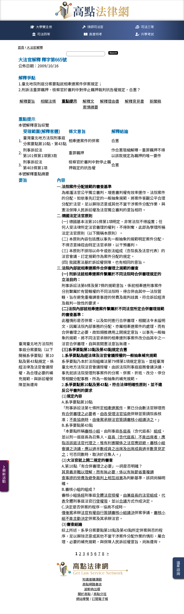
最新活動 (4, 471)
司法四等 (43, 34)
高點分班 (100, 593)
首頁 (21, 47)
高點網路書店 (92, 584)
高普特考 (95, 34)
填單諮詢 (178, 568)
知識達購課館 (92, 579)
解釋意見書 (134, 101)
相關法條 (48, 101)
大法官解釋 (35, 47)
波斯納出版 (92, 588)
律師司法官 (95, 26)
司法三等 (147, 26)
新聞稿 (155, 101)
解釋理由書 (109, 101)
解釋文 (88, 101)
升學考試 (147, 34)
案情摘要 (90, 107)
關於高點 (84, 593)
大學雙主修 (44, 26)
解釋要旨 (27, 101)
